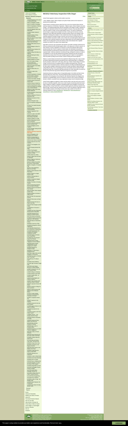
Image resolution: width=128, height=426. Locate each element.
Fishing (77, 1)
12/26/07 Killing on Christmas (33, 272)
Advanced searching (97, 9)
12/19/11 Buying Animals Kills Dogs (33, 148)
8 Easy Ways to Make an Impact (32, 403)
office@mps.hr (67, 90)
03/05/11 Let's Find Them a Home (94, 57)
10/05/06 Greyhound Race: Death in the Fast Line (33, 321)
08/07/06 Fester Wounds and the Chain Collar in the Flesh (33, 335)
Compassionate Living (31, 8)
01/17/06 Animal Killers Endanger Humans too (32, 371)
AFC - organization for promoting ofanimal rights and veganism (95, 5)
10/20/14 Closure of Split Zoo (33, 83)
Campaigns (89, 1)
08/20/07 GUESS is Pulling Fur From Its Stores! (34, 287)
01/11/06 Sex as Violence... (33, 377)
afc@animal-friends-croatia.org (96, 416)
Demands (28, 388)
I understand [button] (118, 423)
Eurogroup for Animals (39, 419)
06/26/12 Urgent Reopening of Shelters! (95, 40)
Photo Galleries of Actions (31, 14)
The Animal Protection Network (32, 398)
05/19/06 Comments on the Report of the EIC (33, 345)
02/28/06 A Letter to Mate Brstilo (34, 356)
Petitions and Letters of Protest (32, 395)
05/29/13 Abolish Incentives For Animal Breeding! (34, 109)
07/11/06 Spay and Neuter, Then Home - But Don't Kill (33, 341)
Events (26, 392)
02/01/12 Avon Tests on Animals (34, 140)
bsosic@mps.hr (46, 91)
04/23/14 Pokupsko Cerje (32, 100)
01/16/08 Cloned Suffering (33, 261)
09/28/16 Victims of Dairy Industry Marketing (32, 35)
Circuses (69, 1)
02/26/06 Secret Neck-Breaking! (34, 357)
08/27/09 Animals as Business (33, 216)
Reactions (28, 18)
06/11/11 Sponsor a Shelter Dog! (93, 53)
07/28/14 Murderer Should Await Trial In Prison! (34, 93)
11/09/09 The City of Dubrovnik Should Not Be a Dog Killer (34, 211)
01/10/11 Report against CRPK (93, 93)
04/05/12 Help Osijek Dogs (92, 84)
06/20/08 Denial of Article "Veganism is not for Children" (33, 241)
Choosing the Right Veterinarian (93, 18)
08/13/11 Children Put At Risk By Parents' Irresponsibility (33, 162)
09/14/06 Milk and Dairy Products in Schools (32, 324)
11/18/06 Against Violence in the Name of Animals (34, 307)
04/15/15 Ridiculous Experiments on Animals (32, 63)
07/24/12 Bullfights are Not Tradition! (33, 126)
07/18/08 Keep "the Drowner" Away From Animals (33, 238)
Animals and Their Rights (31, 6)
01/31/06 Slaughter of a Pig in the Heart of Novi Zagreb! (33, 363)
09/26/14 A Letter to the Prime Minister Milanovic (33, 90)
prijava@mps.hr (59, 90)
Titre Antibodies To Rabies (92, 20)
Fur (63, 1)
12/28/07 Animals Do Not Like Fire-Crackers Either (33, 270)
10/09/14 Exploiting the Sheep (33, 85)
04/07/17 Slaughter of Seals (33, 22)
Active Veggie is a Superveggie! (32, 405)
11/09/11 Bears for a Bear (32, 154)
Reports (28, 390)
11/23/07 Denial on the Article (33, 273)
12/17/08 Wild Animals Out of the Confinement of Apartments (34, 228)
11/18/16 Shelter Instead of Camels (33, 33)
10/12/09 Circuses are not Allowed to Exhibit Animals (33, 214)
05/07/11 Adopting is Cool (92, 55)
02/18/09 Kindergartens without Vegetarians (34, 226)
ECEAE (44, 419)
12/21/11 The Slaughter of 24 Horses (33, 145)
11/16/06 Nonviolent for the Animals (33, 309)
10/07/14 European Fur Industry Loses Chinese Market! (34, 87)
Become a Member (29, 407)
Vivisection (61, 1)
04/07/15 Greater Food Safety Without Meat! (33, 66)
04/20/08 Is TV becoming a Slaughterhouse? (33, 251)
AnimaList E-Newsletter (30, 393)
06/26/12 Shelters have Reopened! (94, 38)
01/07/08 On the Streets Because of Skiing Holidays (33, 267)
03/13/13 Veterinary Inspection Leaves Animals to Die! (33, 123)
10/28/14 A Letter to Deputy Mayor (94, 32)
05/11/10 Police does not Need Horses (34, 200)
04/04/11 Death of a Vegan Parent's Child (33, 174)
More (84, 16)
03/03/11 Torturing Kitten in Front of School (33, 177)
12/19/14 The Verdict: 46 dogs (33, 78)
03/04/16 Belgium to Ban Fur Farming (33, 47)
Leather (66, 1)
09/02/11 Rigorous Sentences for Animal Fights (33, 160)
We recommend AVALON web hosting (95, 10)
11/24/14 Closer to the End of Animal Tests (33, 81)
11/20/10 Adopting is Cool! (92, 61)
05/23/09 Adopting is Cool (92, 63)
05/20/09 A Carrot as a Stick (33, 223)
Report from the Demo (91, 24)
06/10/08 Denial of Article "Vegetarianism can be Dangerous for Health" (32, 244)
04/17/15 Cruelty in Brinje (32, 61)
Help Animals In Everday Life (31, 402)
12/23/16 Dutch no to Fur (32, 27)
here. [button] (60, 423)
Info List (97, 1)
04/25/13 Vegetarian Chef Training (32, 111)
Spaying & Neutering (91, 14)
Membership (93, 1)
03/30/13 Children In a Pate (33, 118)
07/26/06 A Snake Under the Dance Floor (33, 338)
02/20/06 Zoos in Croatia (32, 359)
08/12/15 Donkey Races (32, 57)
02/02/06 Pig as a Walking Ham (34, 361)
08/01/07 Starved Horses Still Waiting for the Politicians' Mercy (33, 290)
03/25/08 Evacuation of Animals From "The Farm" (34, 256)
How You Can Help (29, 400)
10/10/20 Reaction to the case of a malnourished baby (34, 20)
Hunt (75, 1)
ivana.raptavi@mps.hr (75, 90)
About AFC (27, 397)
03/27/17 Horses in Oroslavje (33, 24)
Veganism (56, 1)
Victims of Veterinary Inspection (93, 21)
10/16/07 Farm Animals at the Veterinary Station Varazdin (33, 281)
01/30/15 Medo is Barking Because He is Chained (32, 76)
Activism (28, 10)
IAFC (47, 419)
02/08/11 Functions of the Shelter (94, 89)
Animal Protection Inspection (93, 26)
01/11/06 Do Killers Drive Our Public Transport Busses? (33, 373)
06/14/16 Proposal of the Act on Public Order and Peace (34, 41)
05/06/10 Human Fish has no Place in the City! (33, 202)
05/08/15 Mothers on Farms (33, 59)
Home (27, 4)
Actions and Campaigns (30, 13)
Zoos (72, 1)
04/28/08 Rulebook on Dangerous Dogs (32, 248)
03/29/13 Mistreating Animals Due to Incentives (33, 120)
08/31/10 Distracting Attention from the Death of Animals (33, 185)
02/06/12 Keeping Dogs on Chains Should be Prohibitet (33, 138)
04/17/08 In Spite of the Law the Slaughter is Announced (34, 254)
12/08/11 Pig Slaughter (32, 150)
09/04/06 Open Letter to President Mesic (32, 326)
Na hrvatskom (100, 3)
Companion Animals (82, 1)
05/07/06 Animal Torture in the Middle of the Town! (33, 348)
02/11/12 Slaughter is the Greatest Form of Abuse (32, 135)
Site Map (91, 9)
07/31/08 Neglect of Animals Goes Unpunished (33, 235)
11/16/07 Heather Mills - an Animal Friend (33, 276)
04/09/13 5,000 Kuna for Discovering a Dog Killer (32, 116)
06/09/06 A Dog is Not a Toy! (33, 343)
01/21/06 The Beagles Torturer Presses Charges (33, 368)
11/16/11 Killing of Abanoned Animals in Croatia (33, 152)
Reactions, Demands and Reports (33, 16)
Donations (101, 1)
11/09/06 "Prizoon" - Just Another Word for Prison (32, 315)
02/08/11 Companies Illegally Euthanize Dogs (33, 180)
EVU (33, 419)
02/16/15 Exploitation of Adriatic (34, 74)
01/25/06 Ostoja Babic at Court (34, 365)
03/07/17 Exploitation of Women (34, 26)
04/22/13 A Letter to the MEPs (33, 114)
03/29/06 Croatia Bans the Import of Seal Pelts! (33, 351)
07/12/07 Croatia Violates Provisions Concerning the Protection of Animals (33, 294)
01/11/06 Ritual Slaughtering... (33, 375)
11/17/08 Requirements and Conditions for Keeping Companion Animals (33, 232)
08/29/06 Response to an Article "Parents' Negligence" (34, 329)
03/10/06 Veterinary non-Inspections (32, 354)
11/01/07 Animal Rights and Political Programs (33, 279)
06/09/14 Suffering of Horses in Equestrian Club (34, 96)
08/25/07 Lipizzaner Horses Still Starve (34, 284)
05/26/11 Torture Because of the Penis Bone (34, 171)
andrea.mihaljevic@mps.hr (56, 91)
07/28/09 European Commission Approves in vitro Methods (34, 218)
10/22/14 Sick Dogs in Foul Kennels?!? (95, 37)
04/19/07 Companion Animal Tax (33, 298)
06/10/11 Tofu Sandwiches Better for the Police (33, 168)
